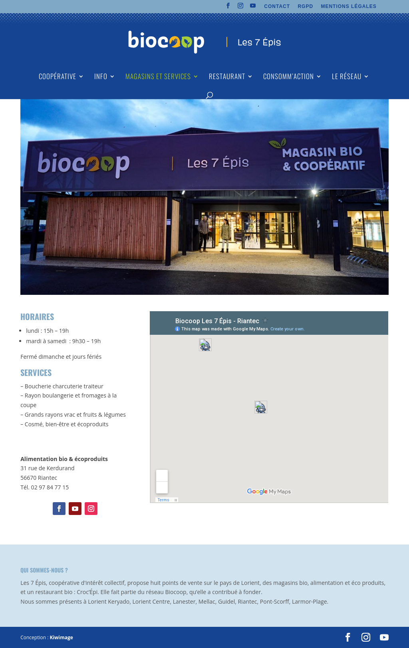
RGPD (305, 6)
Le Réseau (346, 77)
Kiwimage (61, 637)
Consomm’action (288, 77)
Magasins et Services (158, 77)
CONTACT (277, 6)
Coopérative (57, 77)
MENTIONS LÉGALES (348, 6)
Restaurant (227, 77)
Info (100, 77)
